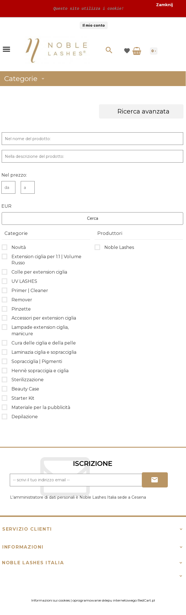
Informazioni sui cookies (50, 600)
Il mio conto (94, 25)
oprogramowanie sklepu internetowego (104, 600)
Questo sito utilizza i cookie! (87, 8)
